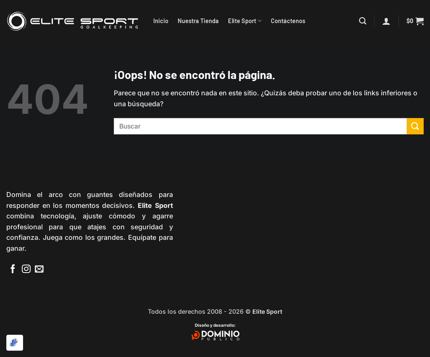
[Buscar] (362, 21)
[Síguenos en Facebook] (12, 269)
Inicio (160, 20)
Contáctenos (288, 20)
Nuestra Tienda (198, 20)
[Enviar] (415, 126)
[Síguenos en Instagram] (26, 269)
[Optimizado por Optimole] (14, 343)
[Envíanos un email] (39, 269)
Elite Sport (245, 21)
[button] (386, 21)
